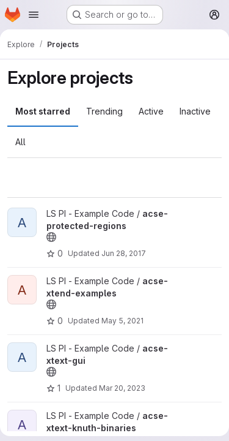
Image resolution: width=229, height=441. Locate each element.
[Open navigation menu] (33, 14)
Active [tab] (151, 111)
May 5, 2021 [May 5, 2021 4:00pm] (122, 320)
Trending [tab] (104, 111)
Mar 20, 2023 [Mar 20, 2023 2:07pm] (122, 388)
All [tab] (20, 142)
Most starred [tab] (42, 111)
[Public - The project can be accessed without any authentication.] (51, 237)
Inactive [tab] (195, 111)
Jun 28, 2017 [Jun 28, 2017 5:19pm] (123, 253)
